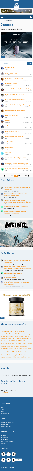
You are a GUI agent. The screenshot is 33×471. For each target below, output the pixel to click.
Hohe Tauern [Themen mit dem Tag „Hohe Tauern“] (21, 340)
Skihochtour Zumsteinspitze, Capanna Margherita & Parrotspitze (15, 212)
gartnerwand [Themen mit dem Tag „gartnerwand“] (4, 338)
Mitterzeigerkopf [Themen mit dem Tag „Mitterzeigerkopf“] (4, 348)
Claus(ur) (6, 197)
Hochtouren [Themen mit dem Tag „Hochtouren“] (14, 340)
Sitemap (3, 443)
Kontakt (3, 435)
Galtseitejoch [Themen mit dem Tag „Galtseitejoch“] (28, 336)
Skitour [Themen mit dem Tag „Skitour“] (15, 351)
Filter (29, 63)
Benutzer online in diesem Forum (13, 382)
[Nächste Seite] (28, 176)
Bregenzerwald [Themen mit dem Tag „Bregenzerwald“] (5, 336)
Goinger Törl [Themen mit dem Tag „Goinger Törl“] (10, 338)
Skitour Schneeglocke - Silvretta (13, 273)
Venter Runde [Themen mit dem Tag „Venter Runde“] (4, 355)
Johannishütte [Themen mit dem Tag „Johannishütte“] (5, 343)
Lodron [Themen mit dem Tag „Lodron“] (17, 346)
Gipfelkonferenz (6, 426)
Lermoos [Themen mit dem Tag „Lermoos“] (13, 346)
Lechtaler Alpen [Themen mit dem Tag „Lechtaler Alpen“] (5, 346)
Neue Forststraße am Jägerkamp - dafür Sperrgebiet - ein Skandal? (15, 194)
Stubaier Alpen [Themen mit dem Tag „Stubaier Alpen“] (24, 352)
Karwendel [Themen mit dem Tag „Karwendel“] (13, 343)
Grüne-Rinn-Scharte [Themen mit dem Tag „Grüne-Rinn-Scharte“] (5, 340)
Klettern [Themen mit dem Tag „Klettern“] (25, 343)
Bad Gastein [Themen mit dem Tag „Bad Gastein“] (22, 334)
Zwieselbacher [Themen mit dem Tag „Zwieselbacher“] (9, 357)
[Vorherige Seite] (4, 176)
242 (19, 176)
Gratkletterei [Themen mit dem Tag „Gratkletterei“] (17, 338)
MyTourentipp (5, 413)
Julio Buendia (7, 191)
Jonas (5, 208)
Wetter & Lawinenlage (7, 422)
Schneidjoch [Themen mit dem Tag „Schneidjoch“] (4, 352)
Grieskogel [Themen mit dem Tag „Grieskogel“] (23, 338)
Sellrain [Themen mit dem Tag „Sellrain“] (9, 352)
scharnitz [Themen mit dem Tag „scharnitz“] (28, 348)
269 (25, 176)
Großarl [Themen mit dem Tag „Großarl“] (28, 338)
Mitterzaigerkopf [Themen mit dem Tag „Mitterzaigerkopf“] (23, 346)
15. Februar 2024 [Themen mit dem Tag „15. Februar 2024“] (17, 331)
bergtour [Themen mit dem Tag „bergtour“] (29, 334)
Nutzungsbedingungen (7, 441)
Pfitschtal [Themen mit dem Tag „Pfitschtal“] (11, 348)
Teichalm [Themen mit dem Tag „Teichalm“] (30, 352)
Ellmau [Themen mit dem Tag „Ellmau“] (16, 336)
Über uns (4, 407)
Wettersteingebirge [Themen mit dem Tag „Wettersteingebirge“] (14, 355)
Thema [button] (6, 63)
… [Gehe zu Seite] (9, 176)
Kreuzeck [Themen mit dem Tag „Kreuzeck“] (30, 343)
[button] (2, 16)
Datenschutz (4, 439)
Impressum (4, 437)
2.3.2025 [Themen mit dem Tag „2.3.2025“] (3, 331)
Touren (3, 409)
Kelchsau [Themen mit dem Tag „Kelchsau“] (20, 343)
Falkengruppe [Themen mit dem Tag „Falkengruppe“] (21, 336)
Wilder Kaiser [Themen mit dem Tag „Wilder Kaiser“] (23, 355)
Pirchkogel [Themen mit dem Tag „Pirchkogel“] (16, 348)
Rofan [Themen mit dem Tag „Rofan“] (24, 348)
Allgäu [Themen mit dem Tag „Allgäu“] (22, 331)
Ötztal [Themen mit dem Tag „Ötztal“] (28, 357)
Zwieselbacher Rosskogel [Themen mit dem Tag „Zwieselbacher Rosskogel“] (19, 357)
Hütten (3, 411)
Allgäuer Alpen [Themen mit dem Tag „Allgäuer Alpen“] (5, 334)
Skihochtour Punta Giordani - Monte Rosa (16, 206)
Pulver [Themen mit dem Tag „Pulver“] (20, 348)
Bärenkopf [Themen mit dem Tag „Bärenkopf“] (11, 336)
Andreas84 (6, 204)
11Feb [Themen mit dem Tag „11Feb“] (10, 331)
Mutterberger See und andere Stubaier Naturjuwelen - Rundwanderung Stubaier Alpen (17, 201)
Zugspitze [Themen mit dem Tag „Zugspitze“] (3, 357)
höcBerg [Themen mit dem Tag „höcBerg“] (27, 340)
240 (12, 176)
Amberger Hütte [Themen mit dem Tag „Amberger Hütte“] (13, 334)
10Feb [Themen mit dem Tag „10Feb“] (7, 331)
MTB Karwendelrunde (10, 278)
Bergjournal (4, 424)
